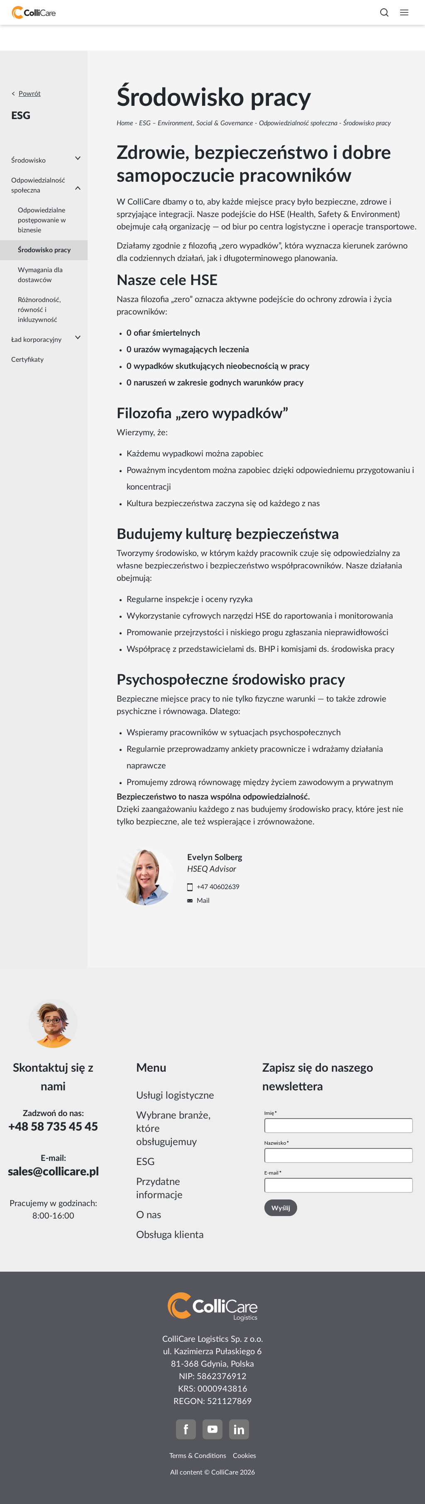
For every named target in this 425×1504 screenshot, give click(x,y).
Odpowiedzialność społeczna (298, 123)
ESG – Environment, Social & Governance (196, 123)
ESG (145, 1162)
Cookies (244, 1456)
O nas (148, 1215)
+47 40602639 (218, 887)
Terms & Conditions (197, 1456)
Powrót (30, 93)
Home (125, 123)
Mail (203, 900)
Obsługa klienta (170, 1235)
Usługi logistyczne (175, 1096)
